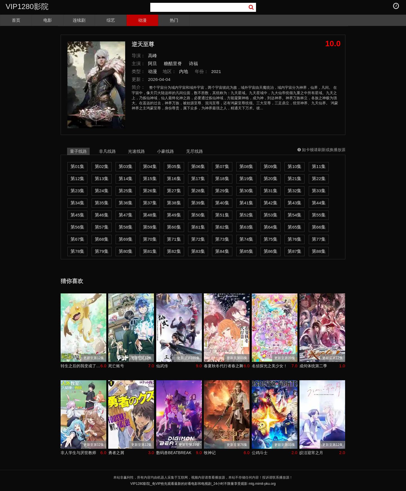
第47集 (126, 215)
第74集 (246, 239)
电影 (47, 20)
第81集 (150, 251)
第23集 (77, 190)
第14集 (126, 178)
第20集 (270, 178)
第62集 (222, 227)
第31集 (270, 190)
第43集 (294, 202)
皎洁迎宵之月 (311, 452)
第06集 (198, 166)
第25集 (126, 190)
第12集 (77, 178)
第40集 (222, 202)
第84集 (222, 251)
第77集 (319, 239)
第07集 (222, 166)
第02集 (102, 166)
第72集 (198, 239)
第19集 (246, 178)
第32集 (294, 190)
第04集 (150, 166)
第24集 (102, 190)
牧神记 (210, 452)
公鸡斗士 (260, 452)
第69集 (126, 239)
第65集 (294, 227)
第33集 (319, 190)
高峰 (152, 55)
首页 (16, 20)
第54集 (294, 215)
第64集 (270, 227)
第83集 (198, 251)
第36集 (126, 202)
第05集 (174, 166)
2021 (216, 71)
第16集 (174, 178)
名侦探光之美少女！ (269, 366)
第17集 (198, 178)
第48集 (150, 215)
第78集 (77, 251)
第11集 (319, 166)
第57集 (102, 227)
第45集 (77, 215)
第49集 (174, 215)
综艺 (111, 20)
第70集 (150, 239)
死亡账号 (116, 366)
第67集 (77, 239)
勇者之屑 (116, 452)
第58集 (126, 227)
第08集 (246, 166)
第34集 (77, 202)
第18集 (222, 178)
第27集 (174, 190)
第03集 (126, 166)
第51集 (222, 215)
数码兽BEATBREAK (173, 452)
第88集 (319, 251)
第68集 (102, 239)
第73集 (222, 239)
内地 (183, 71)
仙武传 (162, 366)
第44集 (319, 202)
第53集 (270, 215)
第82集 (174, 251)
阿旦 (152, 63)
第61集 (198, 227)
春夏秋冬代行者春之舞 (223, 366)
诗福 (193, 63)
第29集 (222, 190)
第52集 (246, 215)
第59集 (150, 227)
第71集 (174, 239)
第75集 (270, 239)
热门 (174, 20)
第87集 (294, 251)
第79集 (102, 251)
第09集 (270, 166)
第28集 (198, 190)
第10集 (294, 166)
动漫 (142, 20)
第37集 (150, 202)
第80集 (126, 251)
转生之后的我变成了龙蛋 (80, 366)
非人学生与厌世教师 (78, 452)
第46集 (102, 215)
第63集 (246, 227)
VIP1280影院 (27, 6)
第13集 (102, 178)
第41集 (246, 202)
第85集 (246, 251)
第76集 (294, 239)
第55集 (319, 215)
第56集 (77, 227)
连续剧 (79, 20)
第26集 (150, 190)
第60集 (174, 227)
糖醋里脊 (173, 63)
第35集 (102, 202)
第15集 (150, 178)
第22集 (319, 178)
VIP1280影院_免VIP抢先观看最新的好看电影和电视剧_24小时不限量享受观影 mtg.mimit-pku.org (202, 484)
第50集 (198, 215)
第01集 (77, 166)
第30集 (246, 190)
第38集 (174, 202)
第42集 (270, 202)
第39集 (198, 202)
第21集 (294, 178)
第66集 (319, 227)
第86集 (270, 251)
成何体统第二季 (313, 366)
